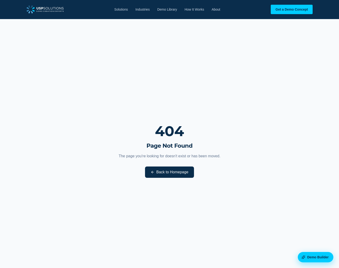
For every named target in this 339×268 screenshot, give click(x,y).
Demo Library (167, 9)
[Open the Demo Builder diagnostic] (315, 257)
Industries (142, 9)
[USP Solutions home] (45, 9)
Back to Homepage (169, 172)
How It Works (194, 9)
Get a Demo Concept (291, 9)
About (216, 9)
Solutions (121, 9)
